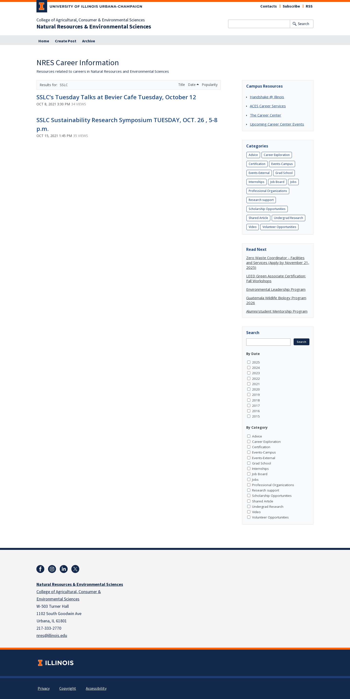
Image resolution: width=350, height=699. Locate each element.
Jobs (293, 182)
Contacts (268, 6)
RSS (309, 6)
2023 (256, 373)
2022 (256, 378)
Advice (253, 155)
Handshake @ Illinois (267, 96)
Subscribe (291, 6)
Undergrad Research (288, 218)
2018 (256, 400)
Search (303, 24)
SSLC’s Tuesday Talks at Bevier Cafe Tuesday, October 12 (116, 97)
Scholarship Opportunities (267, 209)
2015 (256, 416)
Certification (257, 164)
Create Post (65, 41)
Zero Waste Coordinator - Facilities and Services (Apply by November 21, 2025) (277, 262)
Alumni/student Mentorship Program (276, 311)
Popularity (210, 84)
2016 (256, 411)
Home (43, 41)
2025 (256, 362)
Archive (88, 41)
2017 (256, 405)
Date (193, 84)
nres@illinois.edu (51, 636)
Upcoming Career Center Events (277, 124)
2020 (256, 389)
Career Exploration (277, 155)
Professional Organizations (268, 191)
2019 (256, 394)
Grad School (284, 173)
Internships (256, 182)
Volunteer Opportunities (279, 227)
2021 (256, 384)
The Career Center (265, 115)
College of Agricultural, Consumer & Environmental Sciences (90, 20)
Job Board (277, 182)
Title (182, 84)
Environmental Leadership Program (276, 289)
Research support (261, 200)
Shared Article (258, 218)
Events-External (259, 173)
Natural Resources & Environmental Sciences (93, 26)
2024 (256, 367)
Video (253, 227)
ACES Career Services (268, 105)
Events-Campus (282, 164)
